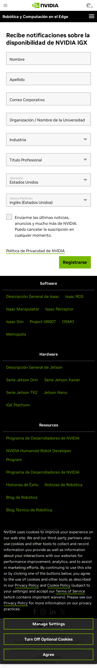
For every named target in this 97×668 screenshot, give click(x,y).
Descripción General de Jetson (34, 367)
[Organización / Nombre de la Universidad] (48, 119)
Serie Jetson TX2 (21, 392)
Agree (48, 655)
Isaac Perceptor (59, 308)
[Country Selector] (89, 6)
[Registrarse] (75, 262)
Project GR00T (43, 321)
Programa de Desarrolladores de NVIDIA (43, 438)
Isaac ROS (74, 296)
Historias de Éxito (22, 484)
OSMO (68, 321)
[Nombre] (48, 58)
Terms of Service (70, 592)
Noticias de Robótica (63, 484)
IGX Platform (18, 404)
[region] (48, 592)
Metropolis (16, 334)
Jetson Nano (55, 392)
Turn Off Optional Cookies (48, 640)
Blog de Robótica (21, 497)
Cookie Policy (58, 586)
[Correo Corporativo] (48, 99)
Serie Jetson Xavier (62, 379)
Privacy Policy (27, 586)
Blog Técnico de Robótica (29, 509)
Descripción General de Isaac (32, 296)
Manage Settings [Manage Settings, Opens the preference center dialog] (48, 625)
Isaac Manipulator (22, 308)
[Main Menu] (5, 5)
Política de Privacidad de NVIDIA (35, 250)
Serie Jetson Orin (22, 379)
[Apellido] (48, 78)
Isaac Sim (15, 321)
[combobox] (48, 139)
